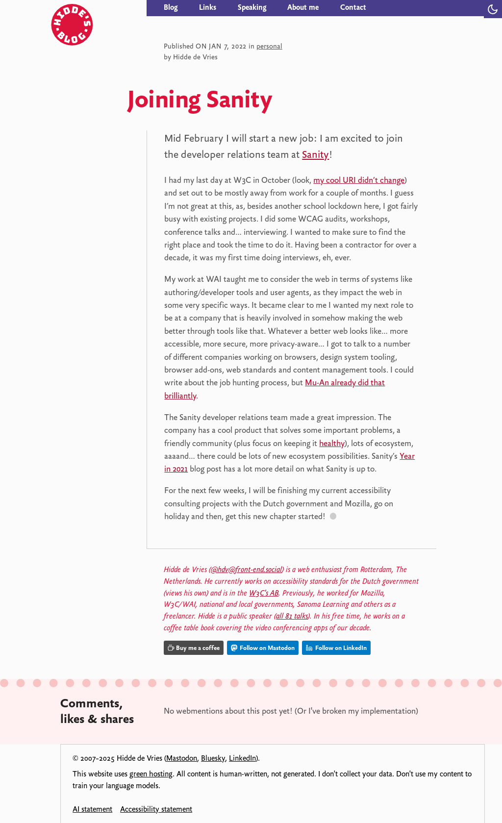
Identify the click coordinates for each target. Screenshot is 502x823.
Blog (170, 7)
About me (303, 7)
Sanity (315, 154)
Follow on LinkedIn (336, 647)
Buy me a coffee (194, 647)
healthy (332, 443)
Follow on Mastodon (263, 647)
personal (269, 46)
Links (207, 7)
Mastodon (181, 758)
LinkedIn (242, 758)
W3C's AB (263, 593)
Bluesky (213, 758)
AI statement (92, 809)
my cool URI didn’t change (358, 180)
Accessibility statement (156, 809)
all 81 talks (292, 616)
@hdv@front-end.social (246, 569)
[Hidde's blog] (99, 8)
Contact (353, 7)
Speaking (252, 7)
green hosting (151, 774)
